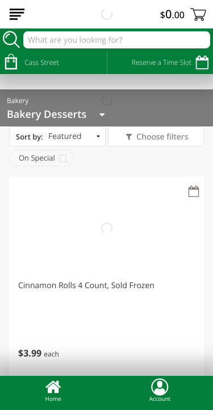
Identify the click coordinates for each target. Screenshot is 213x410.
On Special (37, 158)
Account (159, 390)
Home (53, 390)
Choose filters (162, 137)
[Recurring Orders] (194, 192)
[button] (106, 277)
